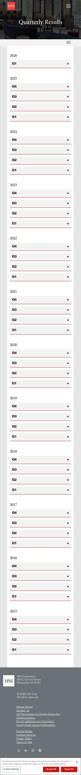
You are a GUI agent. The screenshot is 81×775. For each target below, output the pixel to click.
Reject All (69, 771)
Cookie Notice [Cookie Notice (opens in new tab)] (24, 731)
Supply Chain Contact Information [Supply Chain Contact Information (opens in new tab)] (35, 725)
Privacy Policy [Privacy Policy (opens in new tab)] (24, 739)
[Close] (77, 763)
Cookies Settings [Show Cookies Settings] (26, 735)
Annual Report (24, 707)
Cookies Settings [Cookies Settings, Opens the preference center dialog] (11, 771)
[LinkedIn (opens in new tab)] (25, 750)
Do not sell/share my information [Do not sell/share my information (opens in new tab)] (35, 721)
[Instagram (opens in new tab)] (32, 750)
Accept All (51, 771)
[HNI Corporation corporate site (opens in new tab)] (11, 6)
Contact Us (22, 710)
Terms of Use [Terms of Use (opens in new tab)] (24, 742)
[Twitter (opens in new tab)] (18, 750)
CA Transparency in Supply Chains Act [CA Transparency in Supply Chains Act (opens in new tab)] (38, 714)
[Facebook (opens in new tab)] (40, 750)
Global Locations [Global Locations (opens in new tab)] (25, 718)
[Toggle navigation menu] (68, 6)
